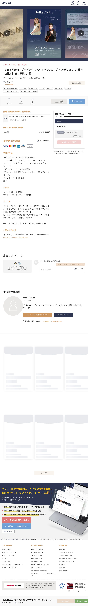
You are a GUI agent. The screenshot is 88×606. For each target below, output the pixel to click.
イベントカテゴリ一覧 (9, 552)
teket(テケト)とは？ (37, 549)
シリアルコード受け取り (9, 567)
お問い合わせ (63, 570)
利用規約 (62, 549)
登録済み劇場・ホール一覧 (39, 570)
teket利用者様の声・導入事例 (40, 564)
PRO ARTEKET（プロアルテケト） (13, 564)
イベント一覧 (23, 539)
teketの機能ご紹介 (36, 558)
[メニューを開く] (84, 3)
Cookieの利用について (66, 555)
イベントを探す (7, 549)
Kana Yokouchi (29, 298)
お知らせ (62, 567)
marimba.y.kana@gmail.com (52, 321)
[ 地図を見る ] (10, 84)
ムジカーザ (20, 602)
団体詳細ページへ (63, 315)
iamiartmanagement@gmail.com (15, 237)
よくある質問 (6, 561)
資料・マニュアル (36, 567)
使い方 (4, 558)
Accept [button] (81, 596)
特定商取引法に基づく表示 (67, 561)
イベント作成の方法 (37, 552)
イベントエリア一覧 (8, 555)
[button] (2, 598)
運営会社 (62, 564)
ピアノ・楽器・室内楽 (19, 65)
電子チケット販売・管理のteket (9, 539)
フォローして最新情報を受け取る (38, 315)
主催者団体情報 (76, 83)
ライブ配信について (37, 561)
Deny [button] (71, 596)
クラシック (6, 65)
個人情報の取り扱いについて (68, 558)
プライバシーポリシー (66, 552)
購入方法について (45, 140)
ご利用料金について (37, 555)
